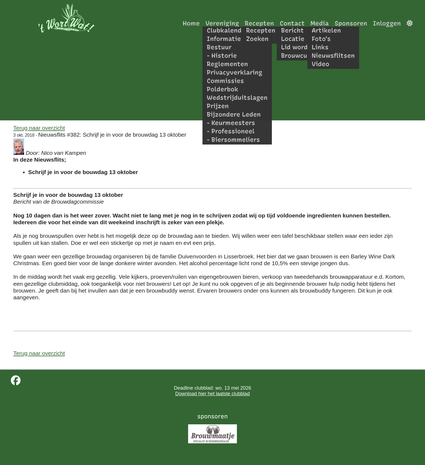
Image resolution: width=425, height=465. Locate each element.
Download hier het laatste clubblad (212, 393)
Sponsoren (350, 23)
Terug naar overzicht (39, 128)
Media (319, 23)
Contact (292, 23)
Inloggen (387, 23)
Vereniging (222, 23)
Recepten (259, 23)
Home (191, 23)
